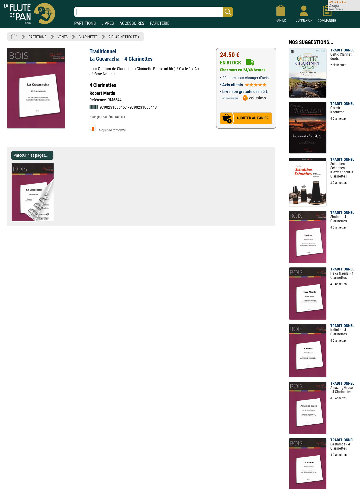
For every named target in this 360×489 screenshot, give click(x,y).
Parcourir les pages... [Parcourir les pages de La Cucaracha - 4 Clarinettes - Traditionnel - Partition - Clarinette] (31, 155)
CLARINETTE (88, 37)
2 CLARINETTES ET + (124, 37)
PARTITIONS (85, 23)
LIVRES (107, 23)
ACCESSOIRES (131, 23)
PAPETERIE (159, 23)
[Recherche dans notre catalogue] (153, 12)
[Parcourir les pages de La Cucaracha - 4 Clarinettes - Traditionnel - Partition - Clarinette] (56, 220)
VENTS (63, 37)
